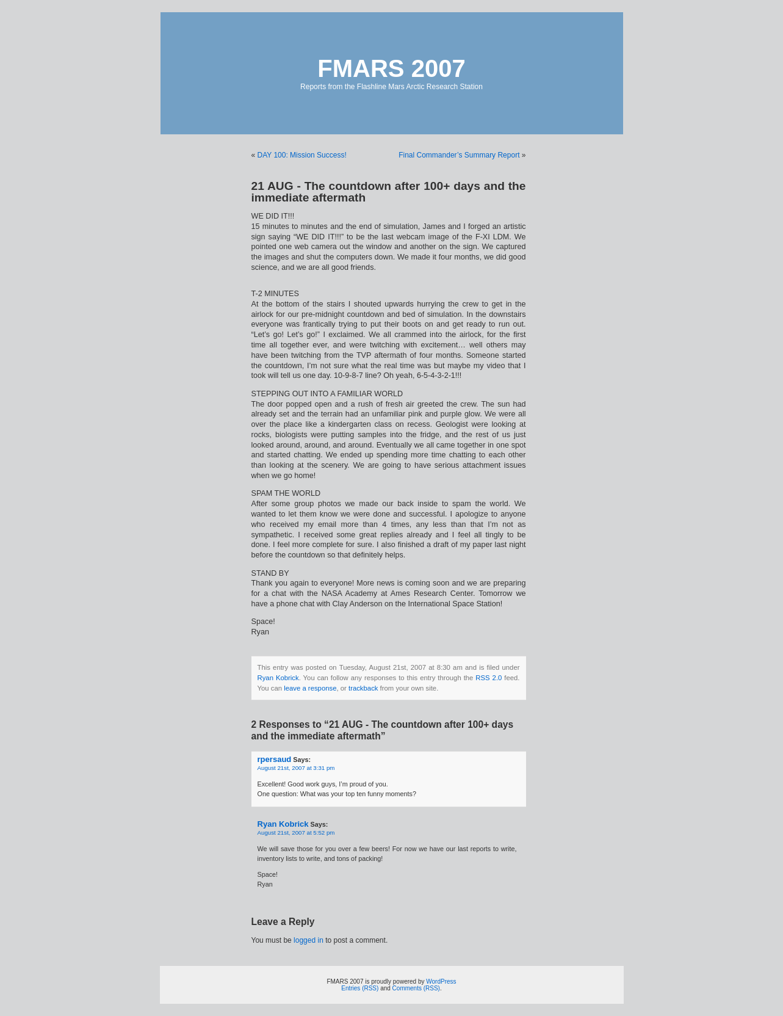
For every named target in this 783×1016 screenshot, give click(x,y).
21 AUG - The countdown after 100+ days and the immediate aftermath (388, 192)
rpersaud (275, 759)
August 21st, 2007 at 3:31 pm (296, 767)
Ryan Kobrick (278, 677)
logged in (308, 940)
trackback (363, 688)
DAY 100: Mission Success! (302, 155)
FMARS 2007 (391, 68)
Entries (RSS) (359, 988)
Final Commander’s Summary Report (459, 155)
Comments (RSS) (416, 988)
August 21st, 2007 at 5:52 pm (296, 832)
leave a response (310, 688)
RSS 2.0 (488, 677)
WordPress (441, 981)
